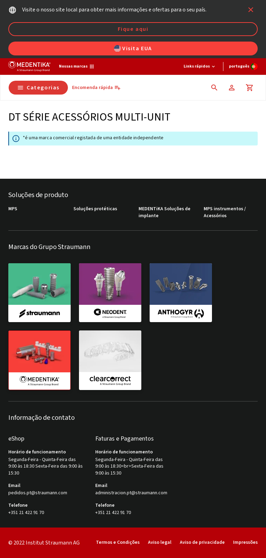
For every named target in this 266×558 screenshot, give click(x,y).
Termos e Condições (118, 542)
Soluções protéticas (95, 209)
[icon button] (251, 10)
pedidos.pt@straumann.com (37, 493)
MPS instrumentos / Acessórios (225, 212)
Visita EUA (133, 48)
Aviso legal (159, 542)
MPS (12, 209)
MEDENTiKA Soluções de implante (164, 212)
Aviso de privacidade (202, 542)
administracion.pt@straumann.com (131, 493)
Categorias (38, 87)
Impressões (245, 542)
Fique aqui (133, 29)
